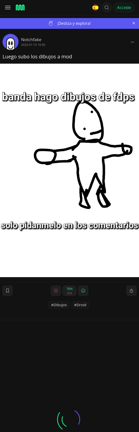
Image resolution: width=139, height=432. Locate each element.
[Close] (133, 23)
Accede (124, 7)
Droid (81, 304)
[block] (132, 42)
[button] (107, 8)
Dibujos (60, 304)
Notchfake (31, 39)
